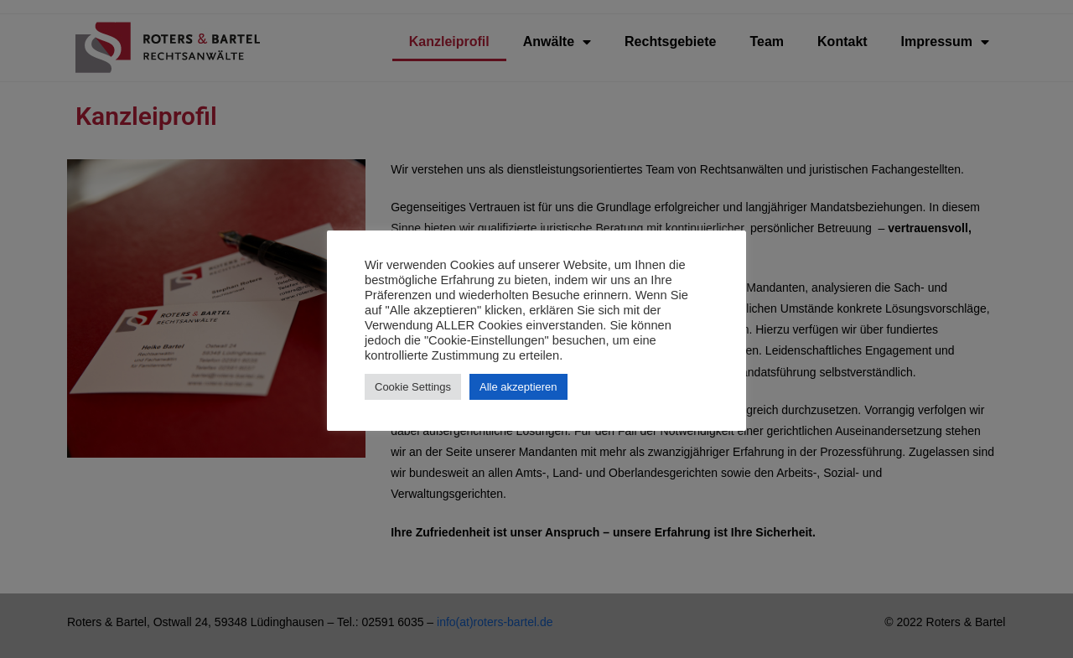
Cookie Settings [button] (413, 387)
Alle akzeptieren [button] (518, 387)
